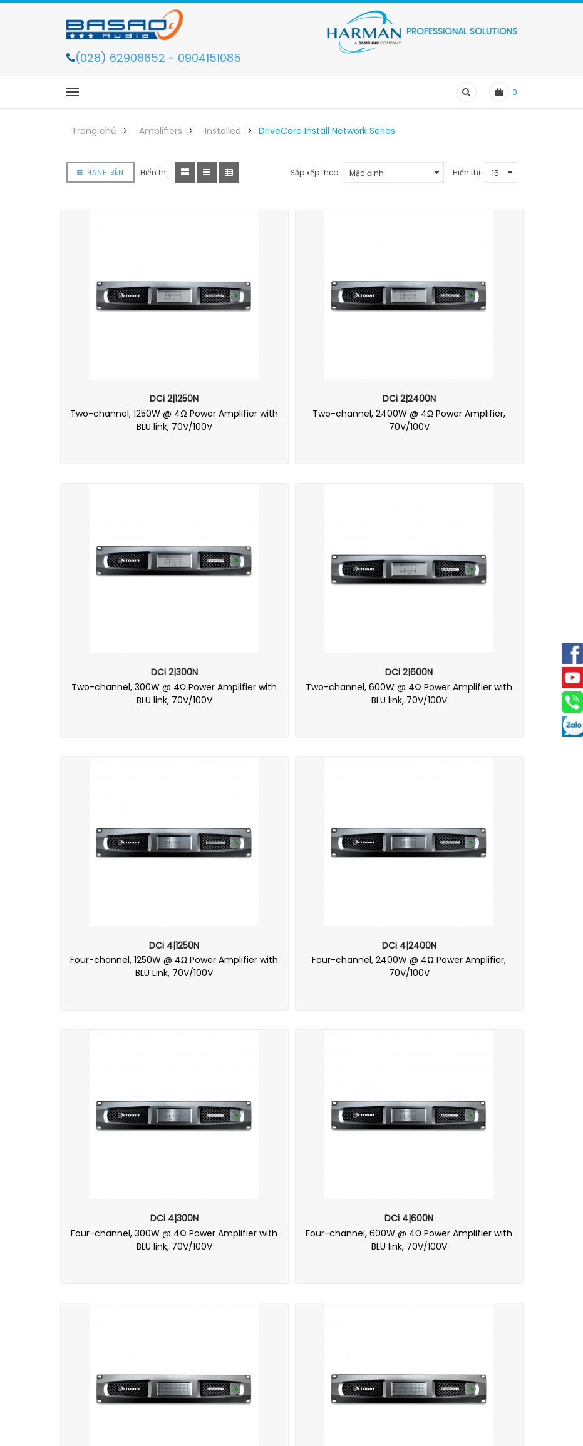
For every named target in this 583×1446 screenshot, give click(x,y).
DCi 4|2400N (409, 945)
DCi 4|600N (408, 1218)
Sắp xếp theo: (315, 172)
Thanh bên (100, 172)
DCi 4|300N (174, 1218)
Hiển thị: (467, 172)
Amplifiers (160, 130)
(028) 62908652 (121, 58)
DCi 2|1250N (174, 398)
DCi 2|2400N (409, 398)
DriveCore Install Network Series (327, 130)
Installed (223, 130)
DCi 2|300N (174, 672)
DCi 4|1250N (174, 945)
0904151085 (209, 58)
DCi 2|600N (409, 672)
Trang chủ (93, 130)
